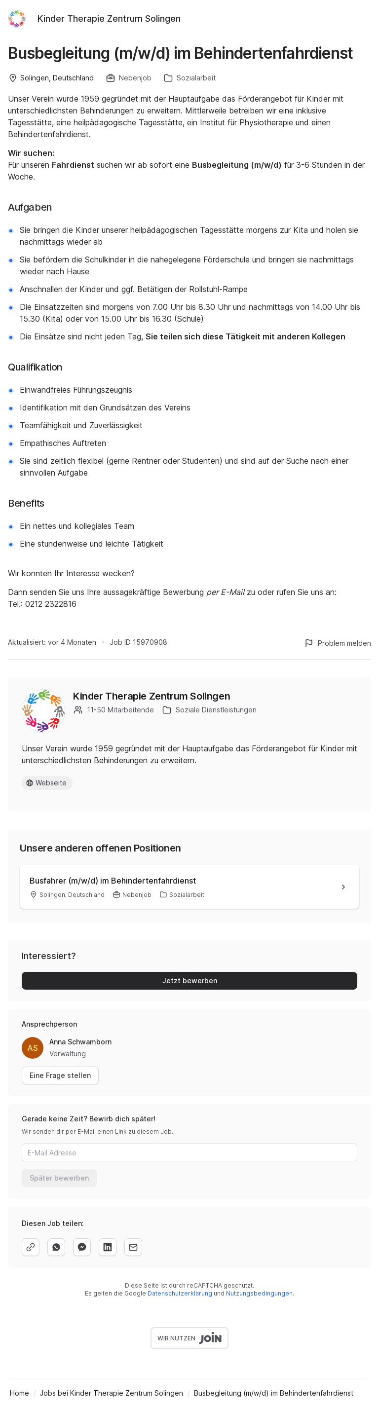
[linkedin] (107, 1247)
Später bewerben (59, 1178)
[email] (133, 1247)
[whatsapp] (56, 1247)
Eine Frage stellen (60, 1075)
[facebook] (82, 1247)
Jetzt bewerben (189, 980)
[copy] (30, 1247)
